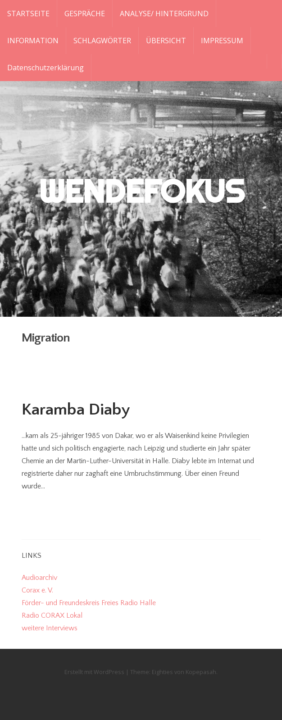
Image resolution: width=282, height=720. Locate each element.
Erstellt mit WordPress (94, 672)
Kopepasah (201, 672)
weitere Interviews (49, 628)
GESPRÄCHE (84, 13)
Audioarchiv (39, 578)
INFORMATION (33, 41)
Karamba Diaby (76, 410)
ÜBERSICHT (166, 41)
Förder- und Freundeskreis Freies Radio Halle (89, 603)
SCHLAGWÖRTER (102, 41)
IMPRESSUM (222, 41)
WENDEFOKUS (141, 191)
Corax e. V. (37, 590)
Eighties (162, 672)
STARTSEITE (28, 13)
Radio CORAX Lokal (52, 615)
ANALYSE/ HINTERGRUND (164, 13)
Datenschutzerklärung (45, 68)
